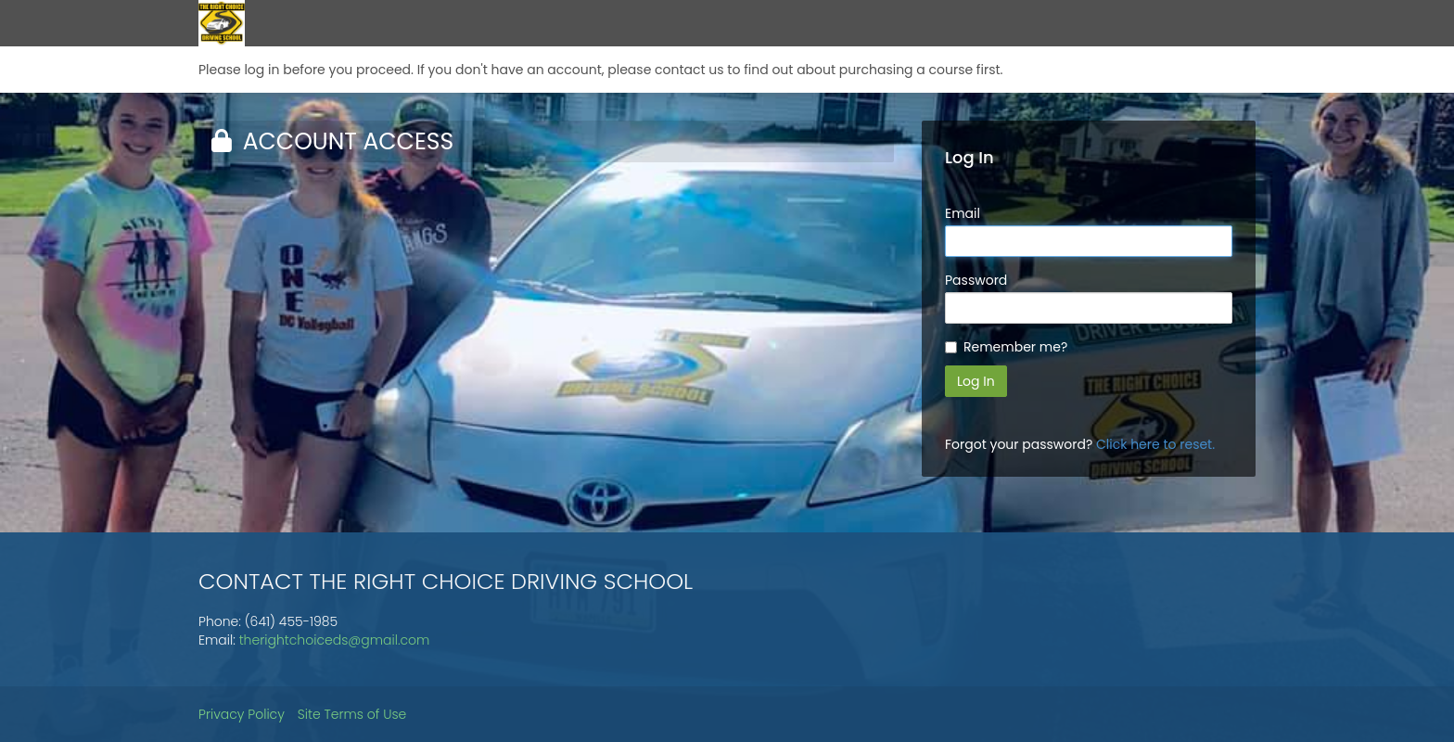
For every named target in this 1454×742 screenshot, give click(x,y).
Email (962, 213)
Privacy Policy (241, 714)
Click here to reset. (1155, 444)
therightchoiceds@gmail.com (334, 640)
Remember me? (1015, 347)
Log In (976, 381)
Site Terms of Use (352, 714)
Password (976, 280)
